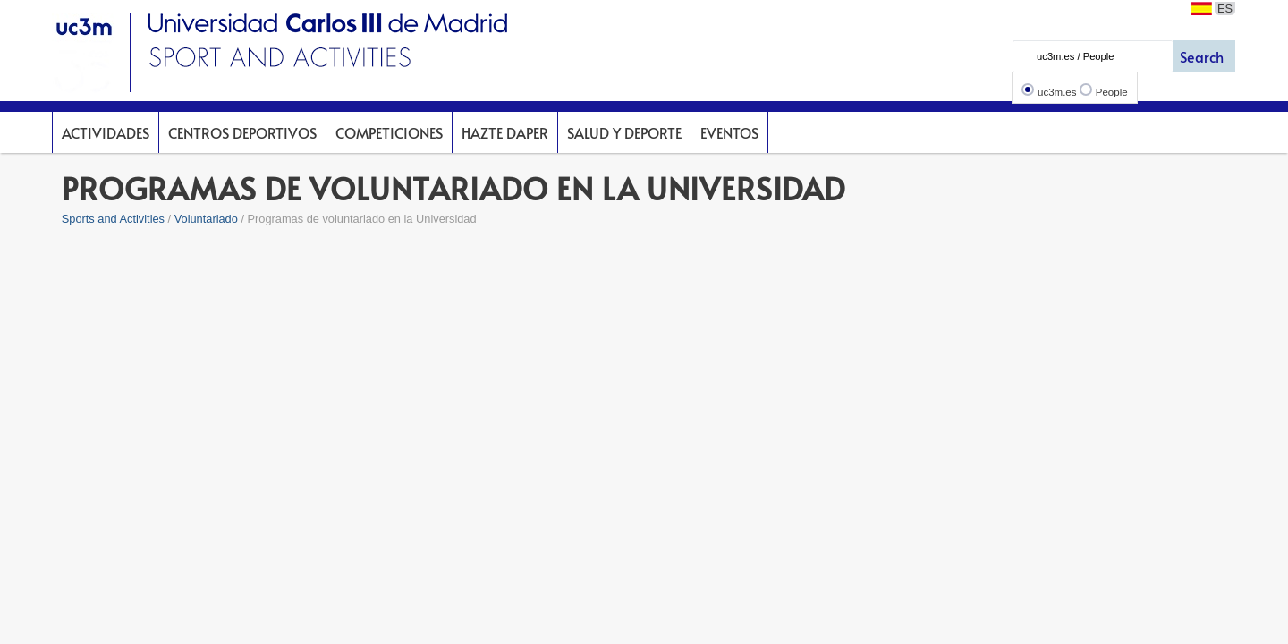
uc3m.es (1057, 92)
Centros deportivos (242, 132)
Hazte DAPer (505, 132)
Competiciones (389, 132)
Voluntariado (206, 218)
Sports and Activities (113, 218)
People (1112, 92)
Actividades (105, 132)
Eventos (729, 132)
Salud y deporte (624, 132)
